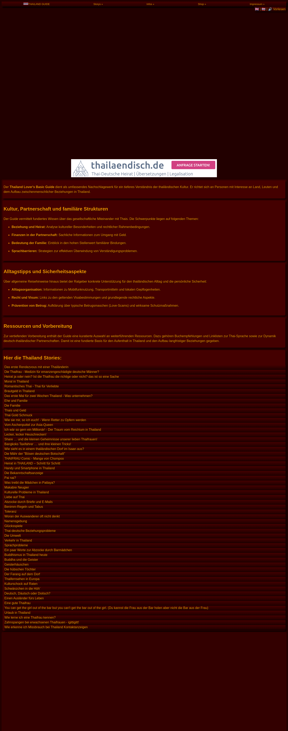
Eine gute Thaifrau (17, 496)
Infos (149, 4)
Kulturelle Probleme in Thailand (26, 385)
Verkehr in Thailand (18, 433)
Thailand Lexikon (16, 559)
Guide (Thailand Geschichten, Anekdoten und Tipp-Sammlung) (57, 706)
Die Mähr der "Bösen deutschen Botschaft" (34, 347)
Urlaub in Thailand (17, 506)
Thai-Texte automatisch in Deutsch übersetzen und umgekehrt (48, 589)
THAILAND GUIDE (36, 4)
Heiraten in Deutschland (21, 637)
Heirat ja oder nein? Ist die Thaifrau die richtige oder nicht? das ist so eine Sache (61, 270)
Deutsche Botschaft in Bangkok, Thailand (33, 674)
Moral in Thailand (16, 274)
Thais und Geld (15, 303)
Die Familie (12, 298)
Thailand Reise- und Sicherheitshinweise (33, 571)
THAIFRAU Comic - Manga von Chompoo (34, 351)
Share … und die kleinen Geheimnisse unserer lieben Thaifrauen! (50, 332)
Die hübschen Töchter (20, 462)
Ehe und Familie (16, 294)
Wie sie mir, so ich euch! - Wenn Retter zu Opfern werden (45, 313)
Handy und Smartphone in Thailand (29, 361)
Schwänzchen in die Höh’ (22, 482)
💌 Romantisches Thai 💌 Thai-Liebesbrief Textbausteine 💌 (47, 595)
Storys (97, 4)
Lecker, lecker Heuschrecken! (25, 327)
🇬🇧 (257, 9)
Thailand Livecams (17, 662)
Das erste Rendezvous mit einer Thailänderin (36, 260)
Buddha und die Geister (21, 453)
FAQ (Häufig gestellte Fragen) (34, 699)
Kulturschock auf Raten (20, 477)
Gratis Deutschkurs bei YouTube (27, 650)
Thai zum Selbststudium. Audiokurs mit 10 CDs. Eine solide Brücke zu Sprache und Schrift (68, 601)
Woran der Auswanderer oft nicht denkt (32, 409)
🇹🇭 (264, 9)
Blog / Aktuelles (24, 713)
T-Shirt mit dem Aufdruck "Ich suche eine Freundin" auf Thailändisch (52, 727)
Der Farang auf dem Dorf (22, 467)
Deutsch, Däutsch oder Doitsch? (27, 486)
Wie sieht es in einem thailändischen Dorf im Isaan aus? (44, 342)
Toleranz (10, 404)
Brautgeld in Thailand (19, 284)
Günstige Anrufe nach (28, 720)
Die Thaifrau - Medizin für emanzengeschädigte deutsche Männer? (51, 265)
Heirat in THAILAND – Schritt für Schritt (32, 356)
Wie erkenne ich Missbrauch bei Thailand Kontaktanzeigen (46, 520)
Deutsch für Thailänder (20, 607)
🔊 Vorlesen (277, 9)
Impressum (256, 4)
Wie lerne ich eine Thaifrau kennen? (30, 510)
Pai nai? (10, 371)
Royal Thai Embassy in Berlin (25, 680)
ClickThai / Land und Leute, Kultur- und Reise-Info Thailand (46, 583)
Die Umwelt (12, 429)
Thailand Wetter (15, 668)
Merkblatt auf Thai (17, 625)
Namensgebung (15, 414)
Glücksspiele (13, 419)
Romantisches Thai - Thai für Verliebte (31, 279)
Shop (201, 4)
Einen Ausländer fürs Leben (24, 491)
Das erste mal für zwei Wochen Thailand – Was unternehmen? (48, 692)
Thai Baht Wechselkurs (20, 553)
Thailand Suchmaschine (21, 547)
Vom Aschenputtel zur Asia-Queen (28, 318)
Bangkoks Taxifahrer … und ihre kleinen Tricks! (37, 337)
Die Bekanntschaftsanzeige (23, 366)
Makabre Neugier (16, 380)
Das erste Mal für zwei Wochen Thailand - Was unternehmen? (48, 289)
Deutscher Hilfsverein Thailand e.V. (29, 577)
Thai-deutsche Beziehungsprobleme (30, 424)
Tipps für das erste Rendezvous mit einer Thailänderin (42, 686)
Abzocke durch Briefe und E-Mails (28, 395)
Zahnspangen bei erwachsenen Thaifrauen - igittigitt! (41, 515)
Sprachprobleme (16, 438)
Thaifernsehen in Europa (21, 472)
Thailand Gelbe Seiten (20, 656)
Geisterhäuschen (16, 457)
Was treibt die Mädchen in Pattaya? (29, 376)
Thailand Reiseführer (19, 565)
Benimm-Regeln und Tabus (23, 400)
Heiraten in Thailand (18, 631)
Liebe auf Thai (14, 390)
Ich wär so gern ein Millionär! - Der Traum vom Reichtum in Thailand (52, 323)
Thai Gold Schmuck (18, 308)
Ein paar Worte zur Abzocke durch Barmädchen (38, 443)
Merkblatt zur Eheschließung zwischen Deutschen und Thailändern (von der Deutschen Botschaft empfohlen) (81, 619)
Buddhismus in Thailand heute (25, 448)
